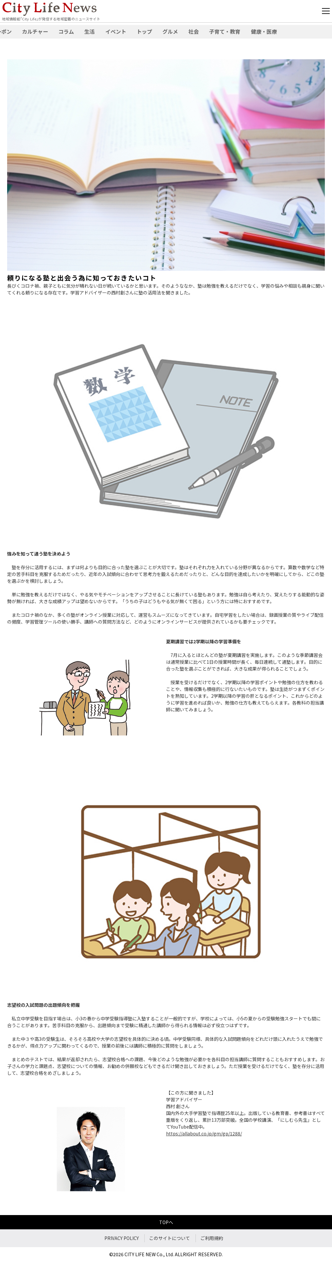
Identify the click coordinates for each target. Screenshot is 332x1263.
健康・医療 (264, 31)
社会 (193, 31)
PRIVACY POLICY (121, 1238)
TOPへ (166, 1222)
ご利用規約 (211, 1238)
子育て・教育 (224, 31)
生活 (89, 31)
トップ (144, 31)
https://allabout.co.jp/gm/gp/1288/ (204, 1133)
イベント (115, 31)
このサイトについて (169, 1238)
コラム (66, 31)
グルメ (170, 31)
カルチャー (35, 31)
